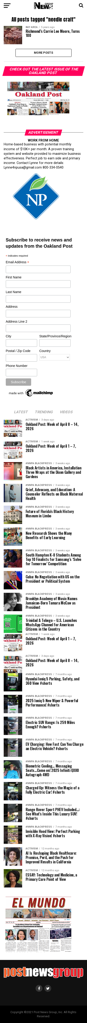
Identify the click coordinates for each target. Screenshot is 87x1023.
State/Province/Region (54, 336)
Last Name (13, 292)
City (8, 336)
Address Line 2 (16, 321)
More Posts (43, 52)
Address (12, 306)
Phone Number (16, 366)
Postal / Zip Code (18, 351)
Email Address (17, 262)
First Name (13, 277)
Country (45, 351)
